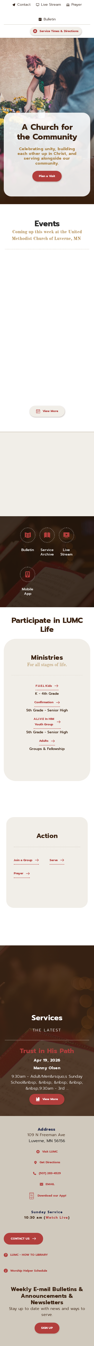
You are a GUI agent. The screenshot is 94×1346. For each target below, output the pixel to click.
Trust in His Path (47, 1051)
